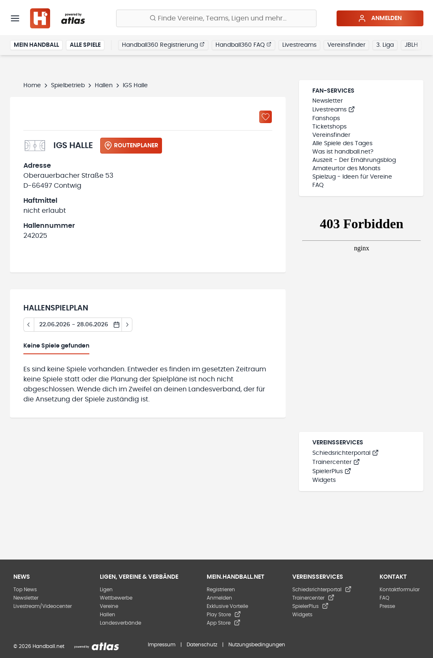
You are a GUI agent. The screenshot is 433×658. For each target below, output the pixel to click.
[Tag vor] (127, 325)
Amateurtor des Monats (346, 168)
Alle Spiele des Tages (342, 143)
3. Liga (385, 45)
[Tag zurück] (28, 325)
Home (32, 85)
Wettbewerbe (116, 597)
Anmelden (380, 18)
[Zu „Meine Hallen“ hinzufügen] (265, 117)
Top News (25, 589)
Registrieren (221, 589)
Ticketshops (329, 127)
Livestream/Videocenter (42, 606)
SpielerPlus (331, 471)
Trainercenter (336, 462)
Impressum (161, 644)
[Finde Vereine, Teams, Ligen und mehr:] (216, 18)
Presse (387, 606)
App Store (224, 622)
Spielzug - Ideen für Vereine (352, 177)
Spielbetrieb (68, 85)
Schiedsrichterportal (345, 453)
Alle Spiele (85, 45)
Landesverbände (120, 622)
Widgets (324, 480)
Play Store (224, 614)
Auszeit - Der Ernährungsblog (354, 160)
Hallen (104, 85)
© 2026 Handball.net (38, 646)
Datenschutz (202, 644)
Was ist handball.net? (342, 152)
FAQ (318, 185)
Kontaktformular (400, 589)
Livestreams (299, 45)
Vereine (109, 606)
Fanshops (326, 118)
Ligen (106, 589)
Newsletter (327, 101)
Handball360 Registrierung (163, 44)
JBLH (411, 45)
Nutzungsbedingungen (256, 644)
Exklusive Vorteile (227, 606)
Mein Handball (36, 45)
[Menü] (15, 18)
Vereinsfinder (346, 45)
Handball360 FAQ (243, 44)
